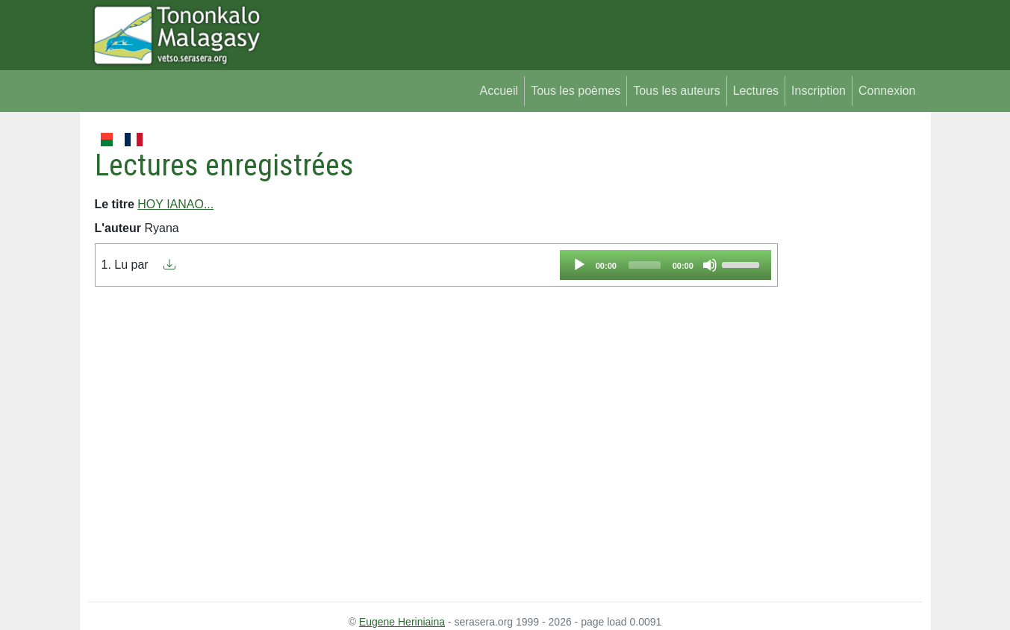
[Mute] (709, 265)
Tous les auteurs (676, 90)
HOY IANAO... (175, 204)
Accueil (499, 90)
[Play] (579, 265)
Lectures (756, 90)
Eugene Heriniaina (402, 622)
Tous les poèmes (575, 90)
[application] (665, 265)
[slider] (645, 265)
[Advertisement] (850, 354)
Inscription (818, 90)
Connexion (887, 90)
